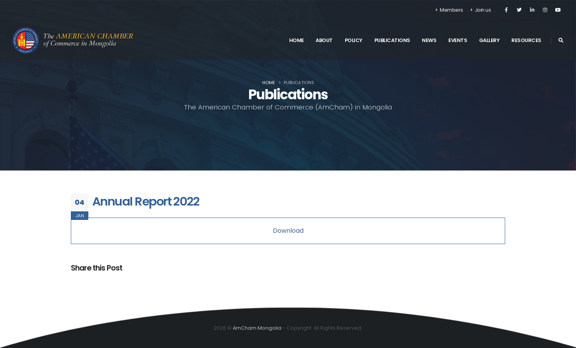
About (324, 40)
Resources (526, 40)
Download (288, 230)
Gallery (489, 40)
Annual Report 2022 (145, 201)
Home (296, 40)
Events (457, 40)
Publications (392, 40)
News (429, 40)
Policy (353, 40)
